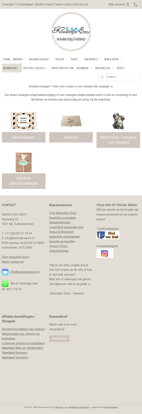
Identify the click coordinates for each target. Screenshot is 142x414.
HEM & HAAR (113, 59)
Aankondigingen (23, 137)
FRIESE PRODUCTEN (62, 68)
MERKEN (19, 59)
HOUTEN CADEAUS (35, 68)
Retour (53, 232)
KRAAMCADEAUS (40, 59)
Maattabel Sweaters (15, 357)
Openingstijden (59, 251)
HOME (6, 59)
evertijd (55, 227)
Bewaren (71, 137)
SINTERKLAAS (104, 68)
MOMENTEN (11, 68)
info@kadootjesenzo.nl (25, 272)
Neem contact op (13, 262)
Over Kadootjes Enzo (15, 257)
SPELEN (61, 59)
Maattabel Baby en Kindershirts (22, 348)
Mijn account (119, 4)
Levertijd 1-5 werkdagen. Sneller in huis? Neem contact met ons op (45, 4)
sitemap (59, 407)
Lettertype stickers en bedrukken (23, 343)
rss (65, 407)
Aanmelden (59, 338)
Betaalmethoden (59, 222)
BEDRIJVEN (84, 68)
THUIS (75, 59)
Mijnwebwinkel (110, 407)
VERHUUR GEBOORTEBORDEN (23, 181)
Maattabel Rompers (14, 352)
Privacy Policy (58, 246)
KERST (120, 68)
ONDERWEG (92, 59)
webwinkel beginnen (79, 407)
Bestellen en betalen (62, 218)
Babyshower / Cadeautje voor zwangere (118, 140)
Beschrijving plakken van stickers (23, 329)
